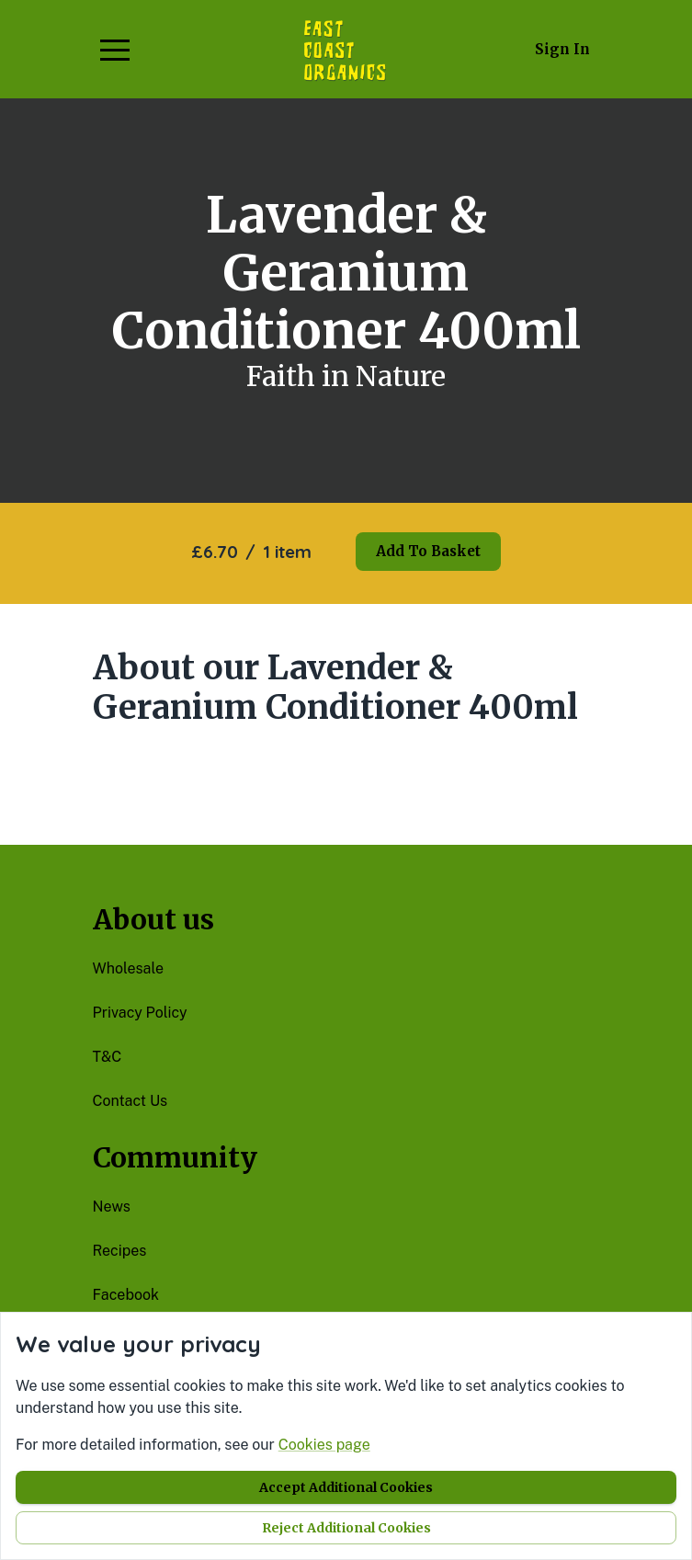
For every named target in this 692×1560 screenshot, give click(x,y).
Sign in (562, 49)
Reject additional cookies (346, 1528)
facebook (126, 1295)
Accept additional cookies (346, 1487)
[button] (115, 50)
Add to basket (428, 551)
